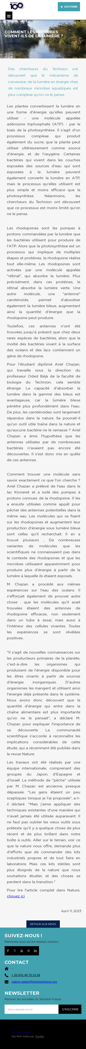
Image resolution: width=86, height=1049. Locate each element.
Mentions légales (21, 1032)
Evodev (40, 1036)
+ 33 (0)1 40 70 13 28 (25, 975)
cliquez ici (16, 896)
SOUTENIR (70, 6)
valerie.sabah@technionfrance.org (34, 981)
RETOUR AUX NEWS (43, 924)
